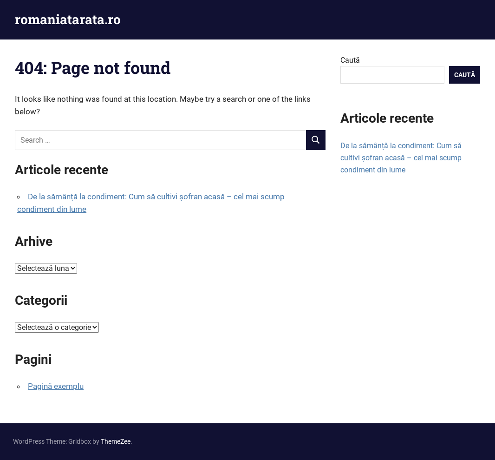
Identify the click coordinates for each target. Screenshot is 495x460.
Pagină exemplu (56, 386)
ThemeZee (115, 441)
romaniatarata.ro (68, 19)
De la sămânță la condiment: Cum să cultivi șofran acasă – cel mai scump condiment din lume (401, 157)
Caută (350, 60)
